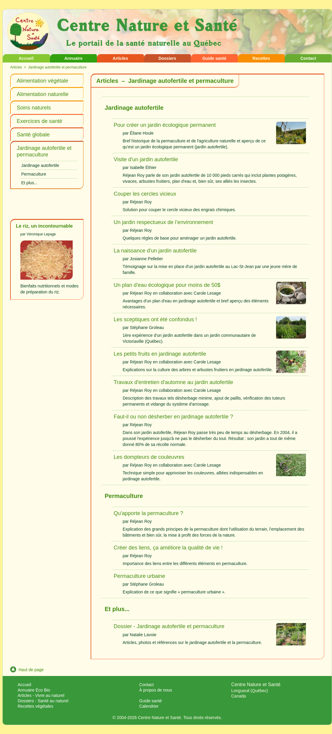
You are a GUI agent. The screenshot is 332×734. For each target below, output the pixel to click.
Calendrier (149, 706)
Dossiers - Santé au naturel (43, 700)
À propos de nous (155, 690)
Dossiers (167, 58)
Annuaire (73, 58)
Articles (120, 58)
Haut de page (27, 669)
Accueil (26, 58)
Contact (308, 58)
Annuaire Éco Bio (34, 690)
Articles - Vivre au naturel (41, 695)
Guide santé (214, 58)
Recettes (261, 58)
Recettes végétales (35, 706)
